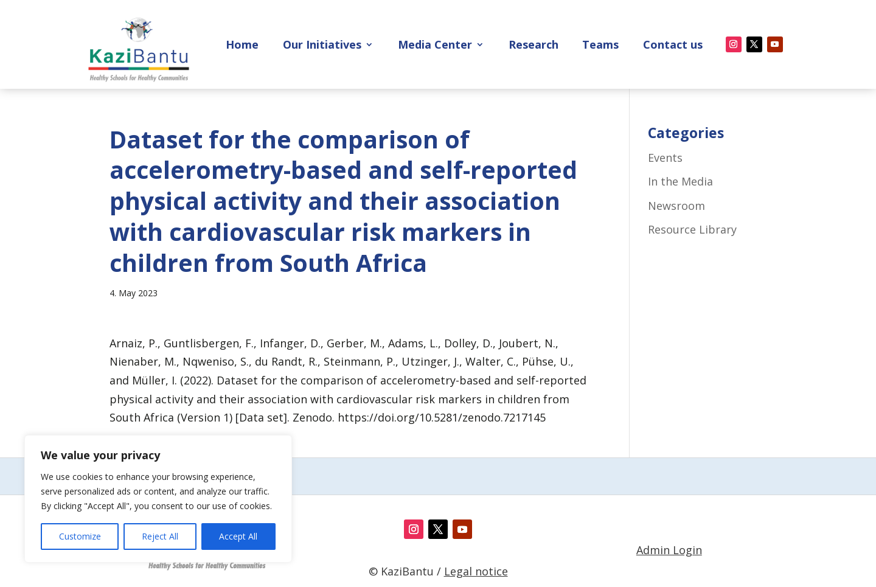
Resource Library (692, 229)
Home (242, 46)
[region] (158, 499)
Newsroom (676, 205)
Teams (600, 46)
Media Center (435, 46)
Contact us (673, 46)
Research (533, 46)
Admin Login (669, 550)
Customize (80, 536)
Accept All (238, 536)
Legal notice (476, 571)
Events (665, 157)
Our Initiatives (322, 46)
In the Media (680, 181)
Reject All (160, 536)
